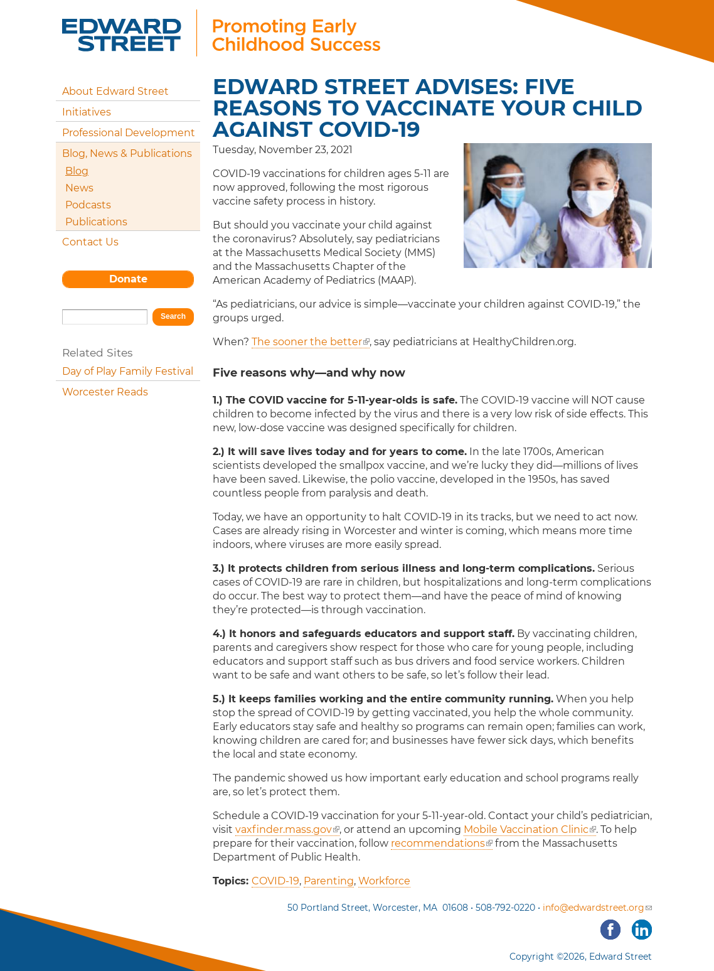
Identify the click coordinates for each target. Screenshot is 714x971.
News (79, 188)
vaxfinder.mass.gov (287, 829)
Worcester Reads (105, 392)
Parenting (329, 881)
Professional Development (128, 133)
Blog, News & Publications (127, 153)
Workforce (384, 881)
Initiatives (86, 112)
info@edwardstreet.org (597, 907)
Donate (128, 279)
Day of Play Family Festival (127, 371)
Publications (96, 222)
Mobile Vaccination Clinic (530, 829)
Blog (76, 171)
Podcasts (88, 205)
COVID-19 (275, 881)
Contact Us (90, 242)
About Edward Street (115, 91)
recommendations (442, 843)
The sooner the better (311, 342)
